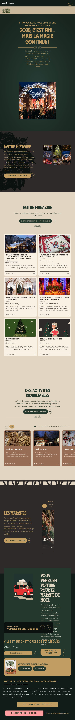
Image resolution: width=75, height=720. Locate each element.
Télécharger (26, 668)
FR (70, 3)
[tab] (35, 426)
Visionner (41, 668)
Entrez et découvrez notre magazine (35, 221)
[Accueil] (8, 10)
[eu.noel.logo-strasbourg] (8, 3)
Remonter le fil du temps (17, 175)
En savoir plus (10, 273)
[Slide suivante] (11, 426)
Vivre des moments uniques (35, 411)
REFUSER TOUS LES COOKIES (24, 713)
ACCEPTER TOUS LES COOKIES (37, 704)
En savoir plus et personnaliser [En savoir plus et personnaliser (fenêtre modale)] (58, 713)
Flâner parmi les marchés (15, 540)
